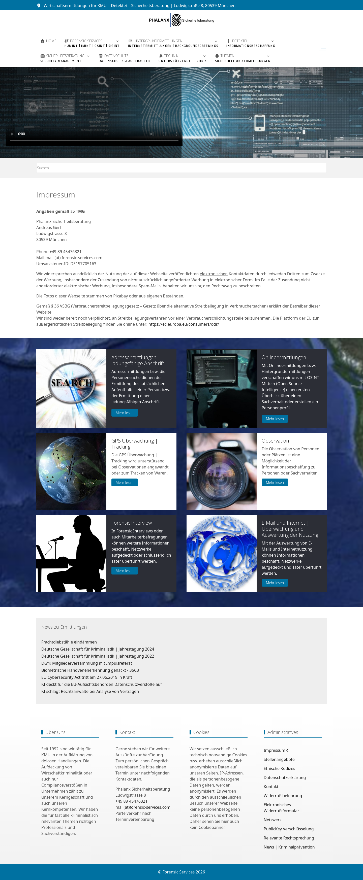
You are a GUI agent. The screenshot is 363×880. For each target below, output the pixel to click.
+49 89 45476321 (131, 801)
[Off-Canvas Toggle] (322, 50)
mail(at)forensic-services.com (142, 807)
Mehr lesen (125, 412)
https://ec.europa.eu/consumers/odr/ (183, 324)
